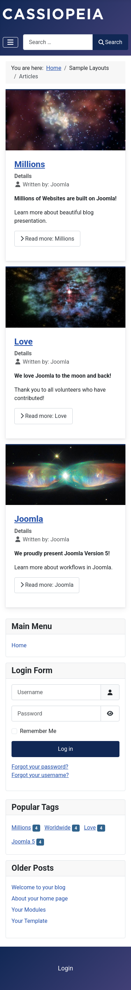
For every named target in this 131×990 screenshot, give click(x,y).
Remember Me (38, 731)
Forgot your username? (40, 775)
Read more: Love (43, 416)
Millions (29, 164)
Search (110, 42)
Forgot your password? (40, 766)
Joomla (28, 519)
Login (65, 968)
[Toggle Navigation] (10, 42)
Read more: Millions (47, 238)
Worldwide (57, 827)
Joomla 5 (23, 841)
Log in (65, 749)
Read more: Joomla (46, 585)
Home (19, 645)
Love (23, 341)
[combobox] (58, 42)
